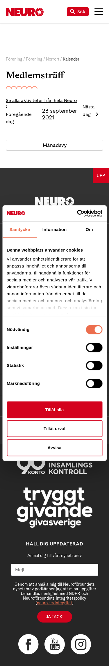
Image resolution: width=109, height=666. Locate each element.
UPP (101, 175)
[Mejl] (54, 570)
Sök (77, 11)
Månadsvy (55, 145)
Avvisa (55, 447)
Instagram (81, 644)
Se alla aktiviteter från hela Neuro (41, 100)
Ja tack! (54, 616)
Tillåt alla (54, 409)
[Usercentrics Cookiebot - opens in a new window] (77, 213)
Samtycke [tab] (19, 229)
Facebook (28, 644)
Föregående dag (19, 118)
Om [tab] (89, 229)
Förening (14, 59)
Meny (98, 11)
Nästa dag (89, 110)
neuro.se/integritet (54, 603)
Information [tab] (54, 229)
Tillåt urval (54, 428)
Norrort (52, 59)
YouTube (54, 644)
